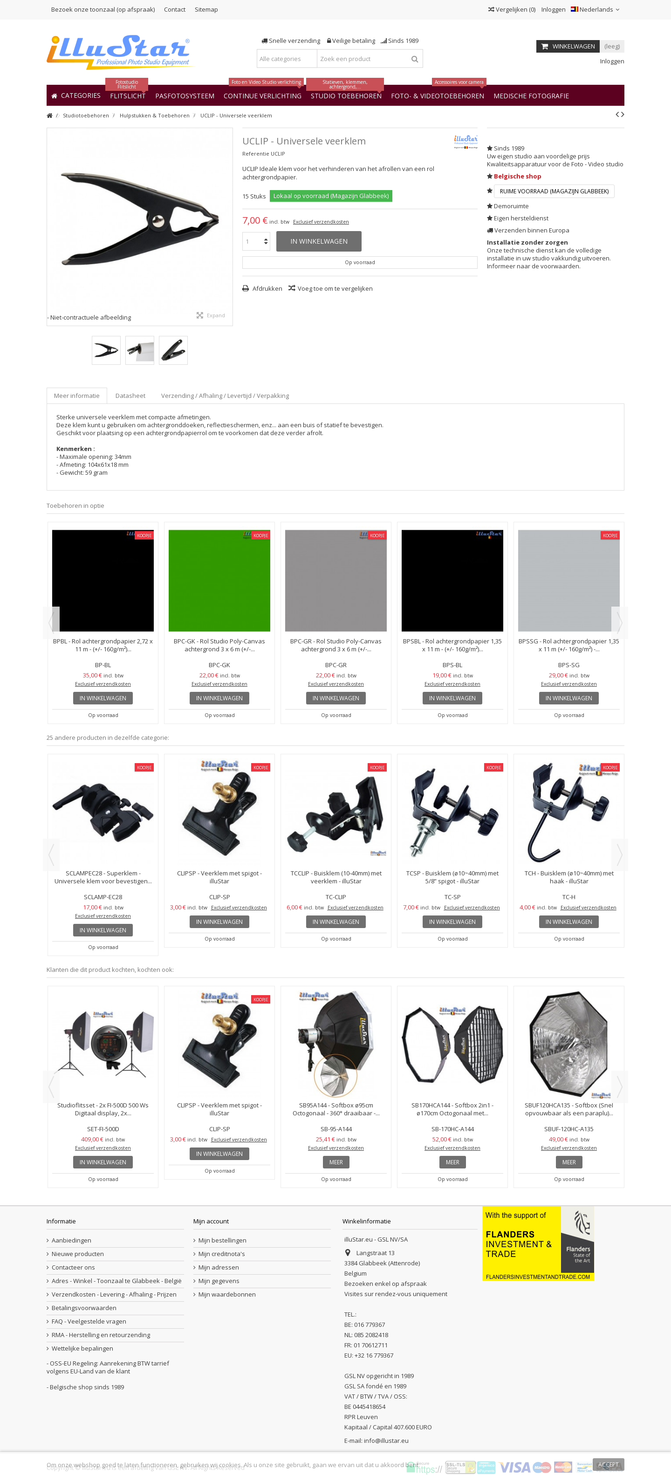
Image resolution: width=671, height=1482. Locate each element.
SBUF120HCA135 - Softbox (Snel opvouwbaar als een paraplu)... (569, 1109)
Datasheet (130, 395)
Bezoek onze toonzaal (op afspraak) (103, 9)
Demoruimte (511, 206)
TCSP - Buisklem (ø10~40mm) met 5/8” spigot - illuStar (452, 877)
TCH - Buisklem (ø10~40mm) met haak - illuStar (569, 877)
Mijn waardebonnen (227, 1294)
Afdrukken (266, 288)
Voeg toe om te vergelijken (335, 288)
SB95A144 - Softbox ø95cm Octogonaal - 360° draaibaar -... (336, 1109)
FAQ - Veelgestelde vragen (89, 1321)
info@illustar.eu (386, 1440)
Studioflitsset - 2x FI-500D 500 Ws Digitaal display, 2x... (103, 1109)
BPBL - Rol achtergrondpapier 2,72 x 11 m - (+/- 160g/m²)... (103, 645)
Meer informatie (77, 395)
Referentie (255, 153)
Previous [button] (51, 623)
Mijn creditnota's (222, 1254)
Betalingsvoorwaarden (84, 1308)
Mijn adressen (219, 1267)
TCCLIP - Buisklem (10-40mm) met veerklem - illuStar (336, 877)
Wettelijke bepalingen (82, 1348)
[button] (531, 95)
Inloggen (553, 9)
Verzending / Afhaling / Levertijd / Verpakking (225, 395)
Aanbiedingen (71, 1240)
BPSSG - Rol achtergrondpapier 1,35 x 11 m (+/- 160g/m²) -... (569, 645)
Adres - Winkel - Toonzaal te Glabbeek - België (117, 1281)
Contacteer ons (73, 1267)
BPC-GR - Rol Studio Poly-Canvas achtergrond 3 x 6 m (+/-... (336, 645)
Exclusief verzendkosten (321, 222)
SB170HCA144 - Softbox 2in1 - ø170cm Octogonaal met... (452, 1109)
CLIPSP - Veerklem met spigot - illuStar (219, 877)
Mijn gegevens (219, 1281)
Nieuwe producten (78, 1254)
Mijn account (211, 1221)
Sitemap (206, 9)
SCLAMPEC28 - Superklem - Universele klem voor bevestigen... (103, 877)
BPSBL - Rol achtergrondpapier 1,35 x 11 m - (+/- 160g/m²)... (452, 645)
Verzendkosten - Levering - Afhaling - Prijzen (114, 1294)
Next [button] (619, 623)
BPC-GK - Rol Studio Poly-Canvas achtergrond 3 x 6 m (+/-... (219, 645)
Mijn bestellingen (222, 1240)
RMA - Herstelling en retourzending (101, 1335)
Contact (174, 9)
